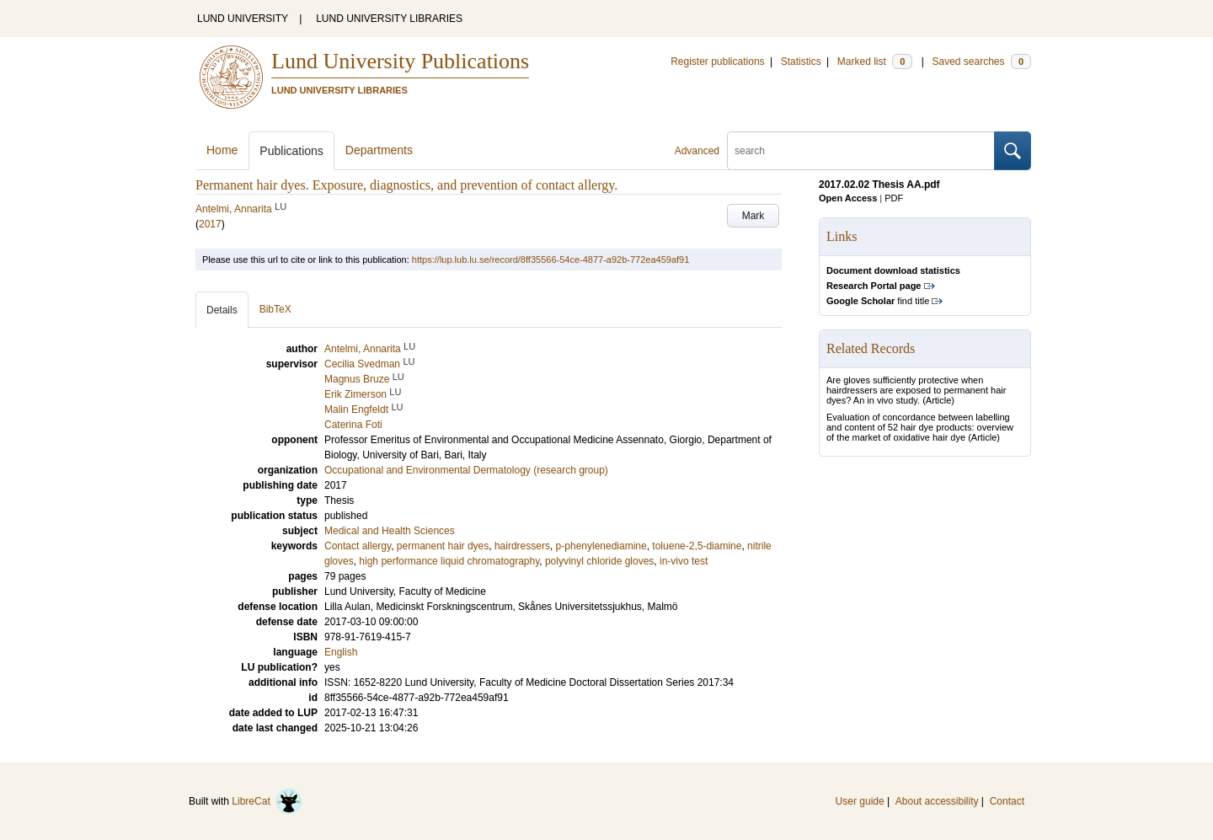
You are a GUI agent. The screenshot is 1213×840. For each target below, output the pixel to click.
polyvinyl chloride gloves (599, 561)
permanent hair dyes (443, 546)
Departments (379, 150)
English (340, 652)
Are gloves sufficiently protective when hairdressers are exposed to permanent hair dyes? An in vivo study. (916, 390)
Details (222, 310)
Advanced (697, 151)
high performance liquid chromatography (449, 561)
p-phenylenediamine (601, 546)
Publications (291, 151)
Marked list (874, 61)
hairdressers (522, 546)
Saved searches (981, 61)
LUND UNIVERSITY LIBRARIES (389, 18)
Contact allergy (357, 546)
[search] (861, 150)
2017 (210, 224)
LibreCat (267, 801)
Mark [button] (753, 216)
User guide (860, 801)
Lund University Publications (400, 61)
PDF (893, 198)
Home (222, 150)
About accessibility (937, 801)
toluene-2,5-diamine (696, 546)
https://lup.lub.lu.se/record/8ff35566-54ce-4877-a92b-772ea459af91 (550, 259)
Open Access (848, 198)
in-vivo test (684, 561)
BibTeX (275, 309)
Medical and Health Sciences (389, 531)
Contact (1007, 801)
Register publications (717, 61)
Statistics (801, 61)
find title (877, 301)
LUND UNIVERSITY (242, 18)
